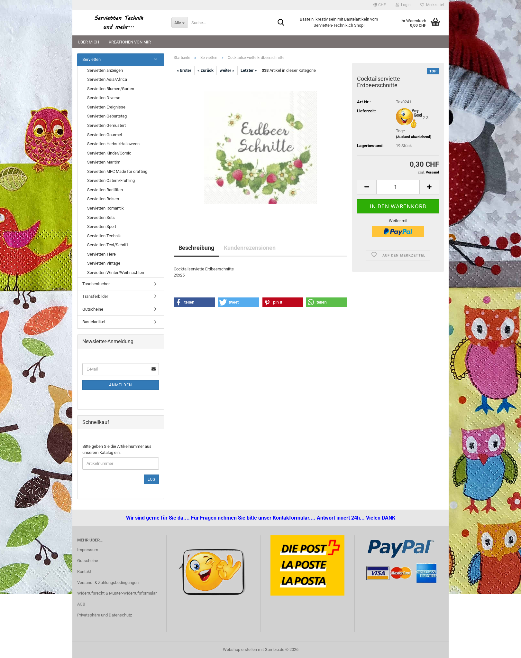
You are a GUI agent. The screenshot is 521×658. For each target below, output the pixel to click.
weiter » (227, 70)
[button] (380, 5)
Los (151, 479)
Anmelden (120, 385)
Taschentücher (96, 283)
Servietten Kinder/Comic (109, 153)
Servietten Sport (101, 226)
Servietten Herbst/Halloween (113, 143)
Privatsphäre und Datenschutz (104, 615)
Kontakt (84, 571)
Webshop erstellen (240, 649)
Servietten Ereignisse (106, 107)
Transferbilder (95, 296)
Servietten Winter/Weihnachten (115, 272)
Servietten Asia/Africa (107, 79)
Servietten (91, 59)
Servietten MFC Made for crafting (117, 171)
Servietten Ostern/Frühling (111, 180)
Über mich (88, 42)
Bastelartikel (93, 321)
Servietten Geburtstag (107, 116)
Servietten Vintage (103, 263)
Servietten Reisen (103, 198)
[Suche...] (179, 22)
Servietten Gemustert (106, 125)
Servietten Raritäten (105, 189)
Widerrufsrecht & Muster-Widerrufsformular (117, 593)
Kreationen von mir (130, 42)
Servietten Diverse (103, 97)
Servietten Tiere (101, 254)
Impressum (87, 549)
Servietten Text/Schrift (107, 244)
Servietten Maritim (103, 162)
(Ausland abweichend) (413, 137)
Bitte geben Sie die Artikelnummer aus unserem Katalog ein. (116, 449)
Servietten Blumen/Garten (110, 88)
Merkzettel (432, 5)
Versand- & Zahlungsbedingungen (108, 582)
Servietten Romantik (105, 208)
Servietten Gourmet (104, 134)
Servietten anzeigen (105, 70)
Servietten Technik (104, 235)
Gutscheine (92, 309)
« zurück (205, 70)
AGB (81, 604)
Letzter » (249, 70)
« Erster (184, 70)
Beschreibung (196, 247)
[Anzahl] (398, 187)
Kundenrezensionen (250, 247)
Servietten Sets (101, 217)
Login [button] (403, 5)
